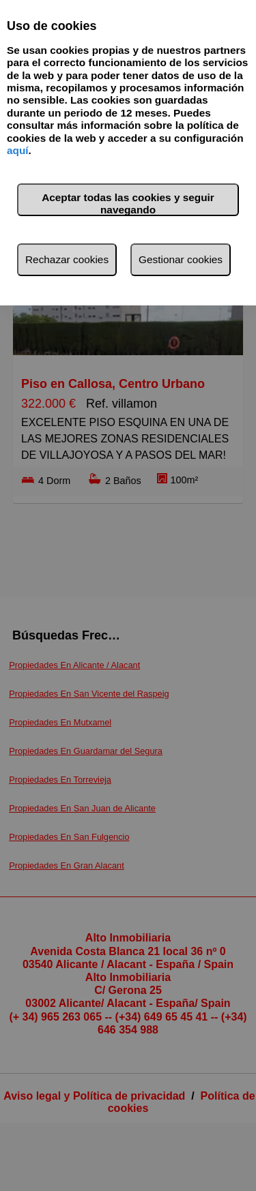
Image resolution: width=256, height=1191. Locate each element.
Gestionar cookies (181, 259)
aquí (18, 150)
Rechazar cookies (67, 259)
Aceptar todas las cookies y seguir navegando (128, 203)
